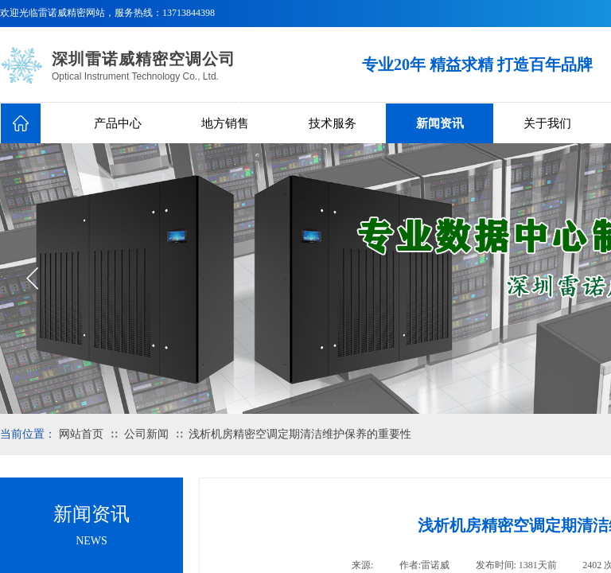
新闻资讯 (440, 123)
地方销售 (225, 123)
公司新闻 (146, 434)
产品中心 (118, 123)
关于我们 (547, 123)
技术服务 (332, 123)
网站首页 (81, 434)
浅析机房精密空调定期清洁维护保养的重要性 (300, 434)
